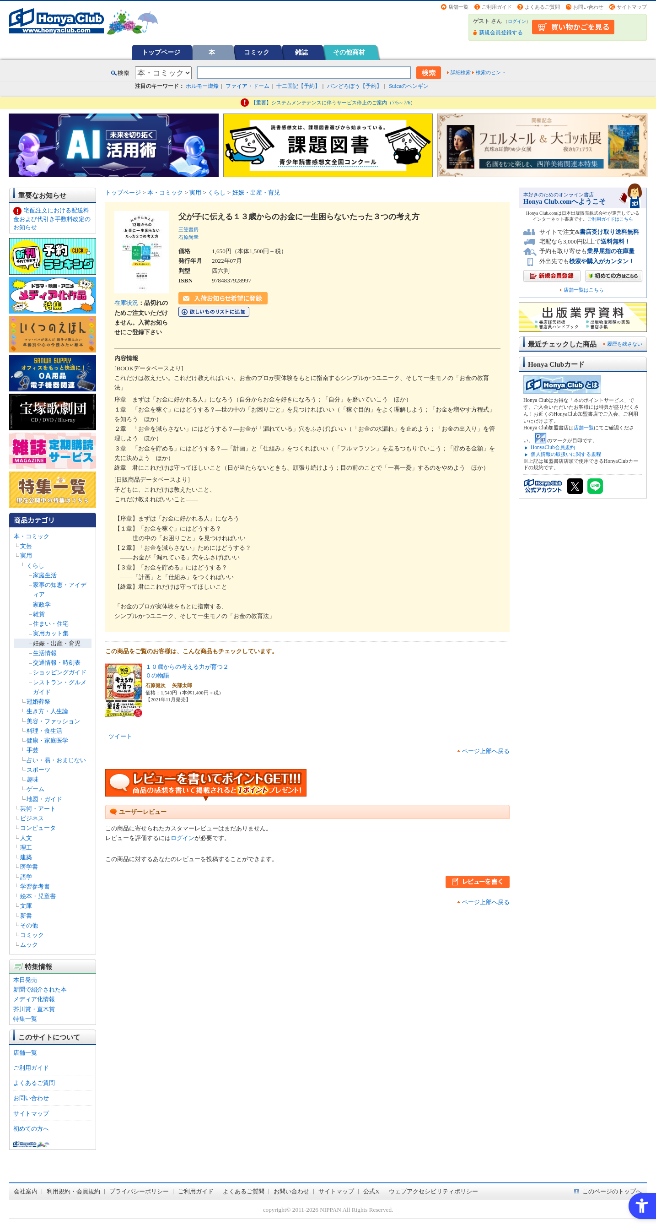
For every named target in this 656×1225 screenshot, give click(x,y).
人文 (26, 838)
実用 (26, 555)
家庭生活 (45, 575)
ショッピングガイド (59, 672)
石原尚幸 (188, 237)
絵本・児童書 (38, 896)
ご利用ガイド (497, 7)
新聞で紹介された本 (40, 989)
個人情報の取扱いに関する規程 (566, 454)
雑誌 (301, 52)
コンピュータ (38, 827)
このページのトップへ (612, 1191)
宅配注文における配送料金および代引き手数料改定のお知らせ (52, 218)
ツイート (120, 736)
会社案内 (26, 1191)
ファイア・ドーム (247, 86)
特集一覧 (25, 1018)
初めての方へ (31, 1128)
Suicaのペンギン (409, 86)
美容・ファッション (53, 721)
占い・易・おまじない (56, 760)
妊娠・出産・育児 (57, 643)
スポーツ (38, 769)
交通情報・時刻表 (57, 662)
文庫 (26, 905)
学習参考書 (35, 886)
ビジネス (32, 818)
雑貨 (39, 614)
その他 (29, 925)
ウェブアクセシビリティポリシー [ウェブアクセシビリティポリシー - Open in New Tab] (433, 1191)
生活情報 (45, 653)
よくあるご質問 (542, 7)
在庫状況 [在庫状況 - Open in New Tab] (126, 302)
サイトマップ (632, 7)
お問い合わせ (588, 7)
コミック (256, 52)
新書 (26, 915)
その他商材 (349, 52)
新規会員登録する (501, 32)
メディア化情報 (34, 999)
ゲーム (35, 789)
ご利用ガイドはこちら (610, 219)
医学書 (29, 866)
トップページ (161, 52)
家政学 (42, 604)
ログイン (517, 21)
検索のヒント (491, 72)
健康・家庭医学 (47, 740)
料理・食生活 (44, 730)
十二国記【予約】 (298, 86)
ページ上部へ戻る (486, 751)
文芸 (26, 545)
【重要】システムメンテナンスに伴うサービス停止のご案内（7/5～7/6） (333, 102)
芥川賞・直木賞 (34, 1009)
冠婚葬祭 (38, 701)
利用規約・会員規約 (73, 1191)
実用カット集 (51, 633)
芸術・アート (38, 808)
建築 (26, 857)
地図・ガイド (44, 799)
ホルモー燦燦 (202, 86)
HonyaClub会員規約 (553, 447)
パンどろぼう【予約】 (354, 86)
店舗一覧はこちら (584, 290)
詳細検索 (461, 72)
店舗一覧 (458, 7)
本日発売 (25, 979)
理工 (26, 847)
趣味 (32, 779)
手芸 (32, 750)
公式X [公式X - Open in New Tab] (371, 1191)
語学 (26, 876)
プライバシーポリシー (139, 1191)
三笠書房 (188, 229)
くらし (35, 565)
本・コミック (31, 536)
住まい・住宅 (51, 623)
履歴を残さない (624, 344)
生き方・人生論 (47, 711)
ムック (29, 944)
